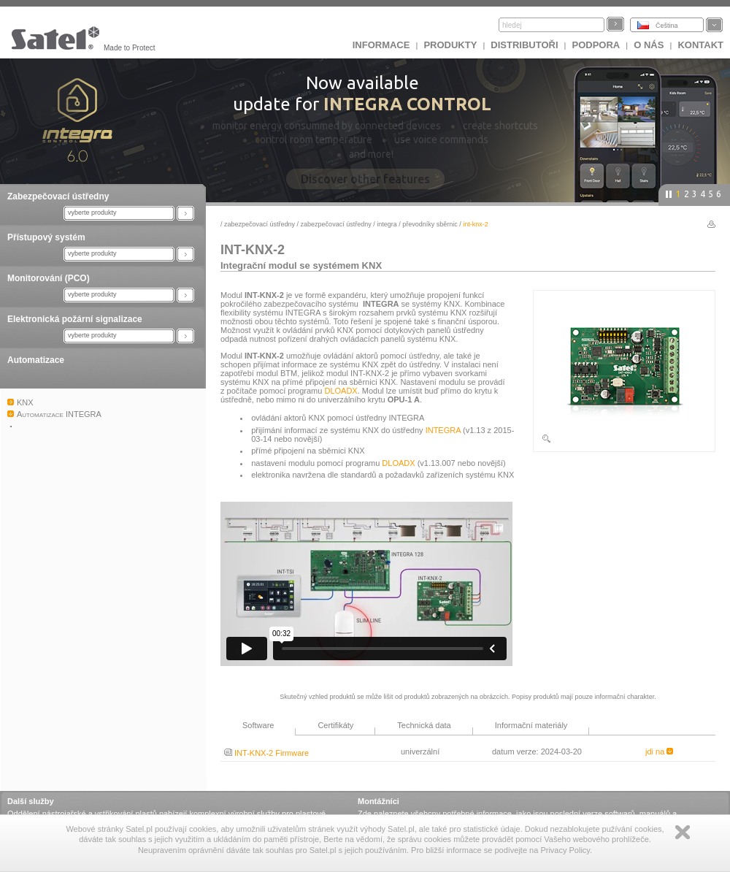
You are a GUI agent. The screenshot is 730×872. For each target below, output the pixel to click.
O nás (649, 44)
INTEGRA (387, 224)
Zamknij (682, 832)
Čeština (667, 25)
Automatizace (35, 360)
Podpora (596, 44)
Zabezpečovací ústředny (58, 196)
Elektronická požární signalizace (74, 319)
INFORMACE (381, 44)
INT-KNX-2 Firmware (266, 753)
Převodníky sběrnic (430, 224)
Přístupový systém (46, 237)
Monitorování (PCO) (48, 278)
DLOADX (340, 390)
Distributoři (524, 44)
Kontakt (700, 44)
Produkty (450, 44)
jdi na (659, 751)
